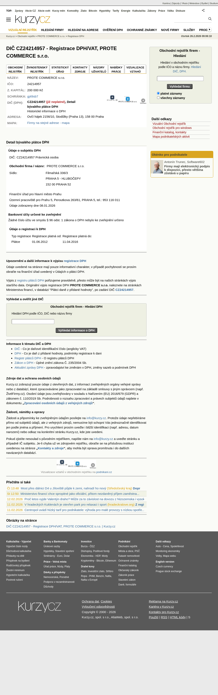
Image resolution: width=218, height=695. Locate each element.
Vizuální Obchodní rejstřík (169, 123)
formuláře (131, 584)
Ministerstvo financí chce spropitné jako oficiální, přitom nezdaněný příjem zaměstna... (80, 493)
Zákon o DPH (24, 362)
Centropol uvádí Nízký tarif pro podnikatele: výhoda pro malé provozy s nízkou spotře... (84, 510)
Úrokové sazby (52, 546)
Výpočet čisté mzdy (17, 546)
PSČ (137, 551)
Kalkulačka (139, 10)
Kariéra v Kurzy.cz (161, 606)
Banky (47, 541)
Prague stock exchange (169, 571)
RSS (164, 617)
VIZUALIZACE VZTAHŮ (135, 69)
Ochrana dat (90, 601)
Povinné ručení (14, 579)
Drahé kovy (87, 566)
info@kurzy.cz (96, 418)
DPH (18, 353)
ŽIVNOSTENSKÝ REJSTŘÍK (37, 69)
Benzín (100, 576)
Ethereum (110, 560)
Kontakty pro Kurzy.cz (164, 612)
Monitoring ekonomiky (168, 551)
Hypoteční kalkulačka (18, 575)
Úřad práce (50, 566)
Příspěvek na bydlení (17, 560)
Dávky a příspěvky (54, 572)
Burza (84, 546)
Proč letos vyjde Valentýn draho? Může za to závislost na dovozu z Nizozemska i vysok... (85, 499)
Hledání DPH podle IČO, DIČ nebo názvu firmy (42, 313)
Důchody (48, 586)
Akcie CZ (30, 10)
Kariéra (166, 3)
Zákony (151, 10)
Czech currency (164, 566)
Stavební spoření (64, 551)
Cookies (106, 601)
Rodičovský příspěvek (18, 565)
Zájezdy (176, 3)
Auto (158, 546)
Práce (161, 10)
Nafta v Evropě (89, 579)
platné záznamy (169, 93)
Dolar (67, 555)
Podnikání (124, 541)
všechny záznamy (171, 98)
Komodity (72, 10)
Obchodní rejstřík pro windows (172, 128)
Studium (214, 3)
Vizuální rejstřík (22, 30)
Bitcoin (93, 10)
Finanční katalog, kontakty (169, 132)
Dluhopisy (86, 551)
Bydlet (204, 3)
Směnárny (49, 555)
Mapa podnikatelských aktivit (171, 136)
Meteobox (195, 3)
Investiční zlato (96, 571)
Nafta (108, 576)
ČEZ (92, 546)
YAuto (185, 3)
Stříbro (109, 571)
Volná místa (59, 561)
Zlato (84, 10)
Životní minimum (15, 570)
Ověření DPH (113, 30)
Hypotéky (104, 10)
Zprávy (19, 10)
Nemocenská (51, 577)
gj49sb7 (32, 96)
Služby (189, 30)
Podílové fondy (101, 551)
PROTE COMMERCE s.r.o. (51, 36)
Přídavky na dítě (15, 555)
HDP (98, 555)
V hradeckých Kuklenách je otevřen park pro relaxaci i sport (65, 504)
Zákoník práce (126, 575)
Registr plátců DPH (28, 358)
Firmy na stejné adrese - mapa (48, 123)
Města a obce (125, 551)
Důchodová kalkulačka (18, 551)
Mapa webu (169, 555)
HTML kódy (178, 617)
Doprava (139, 488)
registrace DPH (75, 261)
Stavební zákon (127, 579)
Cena (166, 546)
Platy (67, 566)
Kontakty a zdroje (51, 448)
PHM (92, 576)
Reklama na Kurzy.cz (163, 601)
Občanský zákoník (128, 570)
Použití (153, 617)
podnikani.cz (104, 472)
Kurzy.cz (10, 36)
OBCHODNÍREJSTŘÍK (15, 69)
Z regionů (142, 504)
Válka (170, 10)
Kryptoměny (87, 560)
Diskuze (180, 10)
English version (165, 561)
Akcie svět (44, 10)
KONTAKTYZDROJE (80, 69)
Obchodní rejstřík (26, 36)
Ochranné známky (142, 30)
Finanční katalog (127, 565)
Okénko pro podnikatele (169, 154)
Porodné (64, 577)
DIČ (17, 349)
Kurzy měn (58, 10)
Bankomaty (60, 541)
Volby (159, 555)
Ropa (84, 576)
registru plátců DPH (30, 280)
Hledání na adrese (83, 30)
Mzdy (60, 566)
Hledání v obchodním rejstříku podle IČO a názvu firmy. (179, 67)
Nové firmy (170, 30)
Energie (125, 10)
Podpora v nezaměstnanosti (59, 581)
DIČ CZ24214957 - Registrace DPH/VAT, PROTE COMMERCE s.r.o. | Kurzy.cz (60, 526)
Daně (121, 584)
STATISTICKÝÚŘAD (60, 69)
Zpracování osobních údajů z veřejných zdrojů (58, 403)
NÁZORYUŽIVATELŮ (98, 69)
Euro (59, 555)
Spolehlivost (177, 546)
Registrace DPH (76, 36)
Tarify (116, 10)
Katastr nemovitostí (129, 555)
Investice (86, 541)
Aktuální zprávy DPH (29, 367)
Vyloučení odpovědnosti (98, 606)
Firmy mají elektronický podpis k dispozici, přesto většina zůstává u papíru (187, 169)
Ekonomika (87, 555)
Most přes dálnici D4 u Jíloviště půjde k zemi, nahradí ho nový (63, 488)
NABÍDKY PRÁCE (116, 69)
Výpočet (26, 541)
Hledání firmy (52, 30)
